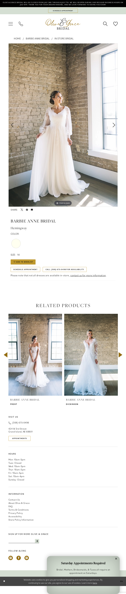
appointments (21, 445)
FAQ (10, 513)
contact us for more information (88, 282)
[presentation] (35, 361)
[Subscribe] (42, 548)
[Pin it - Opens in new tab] (27, 213)
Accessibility (15, 523)
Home (17, 42)
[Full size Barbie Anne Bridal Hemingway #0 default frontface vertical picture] (63, 128)
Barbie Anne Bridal (38, 42)
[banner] (63, 28)
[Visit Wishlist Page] (115, 28)
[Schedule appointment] (63, 14)
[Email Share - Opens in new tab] (32, 214)
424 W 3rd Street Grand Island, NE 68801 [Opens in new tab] (20, 437)
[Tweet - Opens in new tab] (22, 213)
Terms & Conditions (18, 517)
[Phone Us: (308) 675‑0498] (21, 28)
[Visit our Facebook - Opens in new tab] (18, 566)
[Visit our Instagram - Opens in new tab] (10, 566)
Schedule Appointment (28, 275)
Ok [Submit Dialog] (121, 589)
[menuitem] (11, 28)
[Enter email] (26, 548)
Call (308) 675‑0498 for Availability (75, 275)
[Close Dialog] (4, 589)
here (95, 590)
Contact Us (14, 507)
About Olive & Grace (19, 510)
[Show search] (105, 28)
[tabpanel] (63, 128)
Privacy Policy (15, 520)
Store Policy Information (21, 527)
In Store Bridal (64, 42)
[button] (11, 28)
